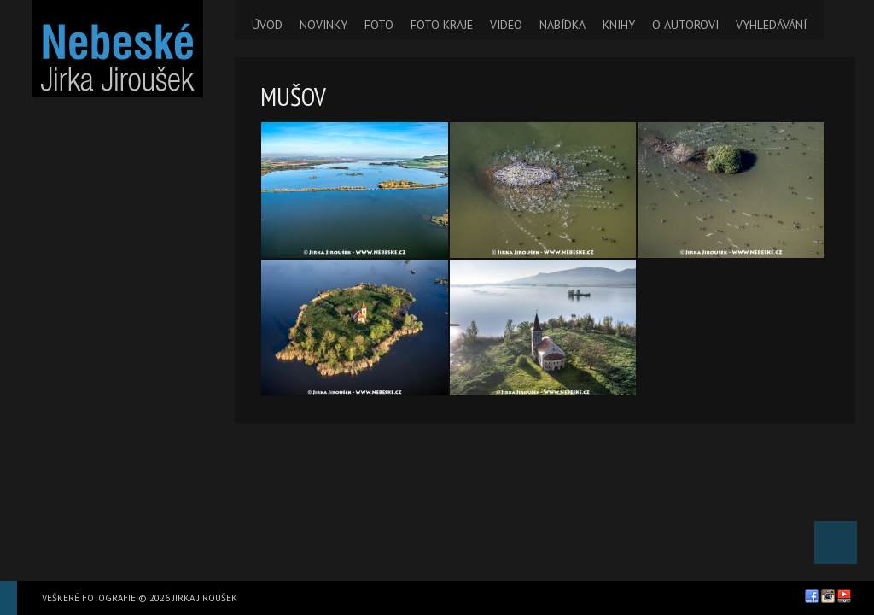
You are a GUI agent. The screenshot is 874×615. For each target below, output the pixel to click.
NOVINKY (323, 24)
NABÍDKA (562, 24)
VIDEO (506, 24)
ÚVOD (267, 24)
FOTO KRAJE (442, 24)
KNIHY (619, 24)
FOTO (378, 24)
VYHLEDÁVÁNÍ (771, 24)
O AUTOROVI (685, 24)
